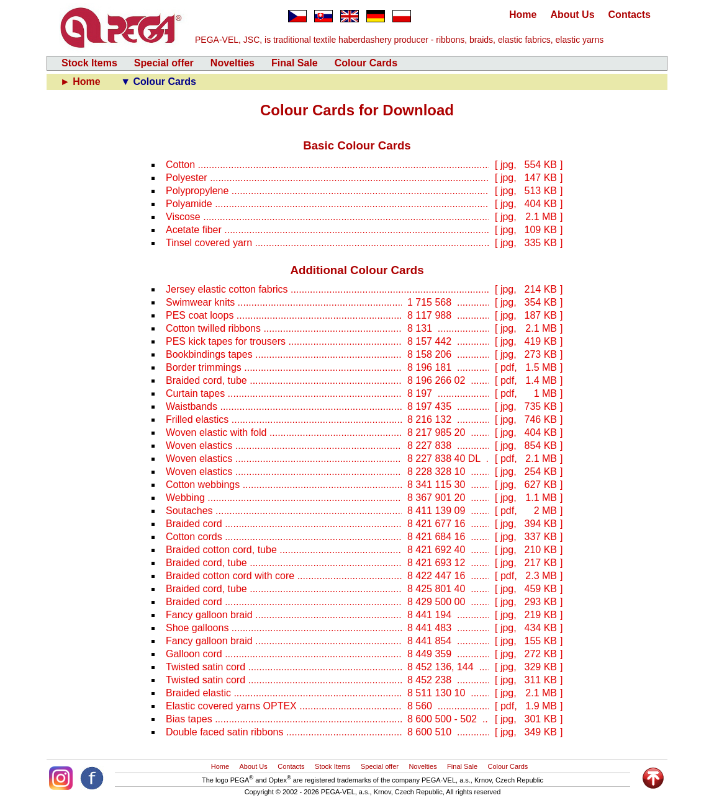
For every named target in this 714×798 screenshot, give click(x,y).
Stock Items (89, 63)
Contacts (629, 14)
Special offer (164, 63)
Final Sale (294, 63)
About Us (572, 14)
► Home (81, 81)
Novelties (232, 63)
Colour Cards (366, 63)
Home (522, 14)
